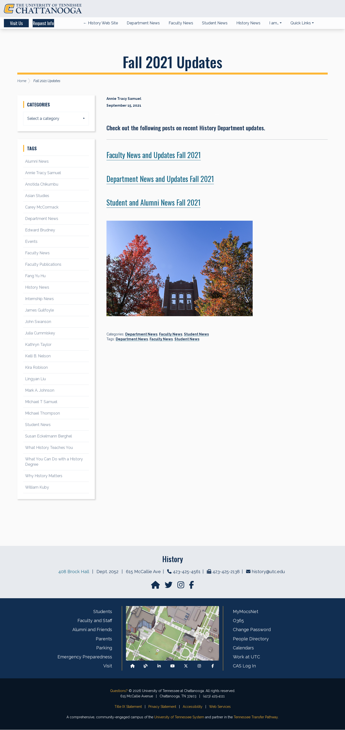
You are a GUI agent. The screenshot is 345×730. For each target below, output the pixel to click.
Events (31, 241)
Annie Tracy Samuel (43, 173)
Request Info (63, 23)
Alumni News (37, 161)
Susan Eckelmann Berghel (48, 436)
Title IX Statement (128, 707)
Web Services (220, 707)
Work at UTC (246, 657)
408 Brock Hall (73, 571)
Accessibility (192, 707)
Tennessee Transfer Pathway (256, 717)
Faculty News (170, 334)
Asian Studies (37, 196)
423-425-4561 (187, 571)
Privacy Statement (162, 707)
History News (37, 287)
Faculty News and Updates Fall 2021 (153, 155)
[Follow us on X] (186, 666)
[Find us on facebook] (191, 586)
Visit (107, 666)
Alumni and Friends (92, 630)
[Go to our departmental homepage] (156, 586)
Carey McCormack (41, 207)
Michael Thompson (42, 413)
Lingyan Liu (35, 379)
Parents (104, 639)
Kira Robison (36, 367)
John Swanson (38, 322)
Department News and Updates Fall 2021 (160, 178)
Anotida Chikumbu (41, 184)
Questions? (119, 691)
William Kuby (37, 487)
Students (102, 611)
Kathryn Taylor (38, 344)
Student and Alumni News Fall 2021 (153, 202)
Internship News (39, 299)
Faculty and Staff (94, 620)
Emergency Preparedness (85, 657)
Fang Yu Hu (35, 276)
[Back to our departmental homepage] (132, 666)
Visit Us (22, 23)
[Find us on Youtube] (172, 666)
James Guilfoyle (39, 310)
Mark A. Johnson (39, 390)
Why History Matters (43, 476)
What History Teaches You (49, 448)
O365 (238, 620)
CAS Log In (244, 666)
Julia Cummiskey (40, 333)
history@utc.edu (268, 571)
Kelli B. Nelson (38, 356)
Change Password (252, 630)
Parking (104, 648)
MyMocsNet (245, 611)
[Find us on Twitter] (169, 586)
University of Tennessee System (179, 717)
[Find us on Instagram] (181, 586)
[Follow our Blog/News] (146, 666)
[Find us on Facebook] (212, 666)
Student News (196, 334)
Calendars (243, 648)
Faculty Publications (43, 264)
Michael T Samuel (41, 402)
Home (21, 81)
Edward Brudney (40, 230)
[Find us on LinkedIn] (159, 666)
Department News (141, 334)
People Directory (251, 639)
